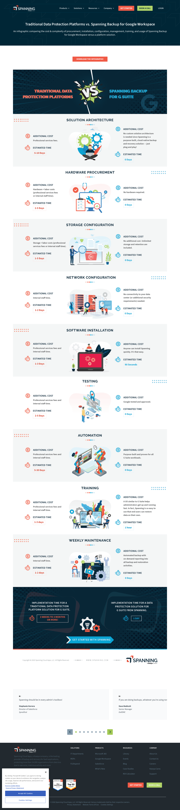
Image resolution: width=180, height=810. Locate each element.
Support (153, 773)
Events (125, 758)
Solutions (79, 8)
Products (65, 8)
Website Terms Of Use (91, 804)
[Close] (45, 772)
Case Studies (128, 768)
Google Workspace (103, 758)
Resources (94, 8)
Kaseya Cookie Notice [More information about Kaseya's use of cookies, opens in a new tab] (12, 786)
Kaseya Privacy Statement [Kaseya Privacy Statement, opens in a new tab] (15, 788)
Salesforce (99, 763)
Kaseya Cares (155, 768)
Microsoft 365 (100, 753)
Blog (125, 763)
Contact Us (154, 758)
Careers (153, 763)
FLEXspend (75, 763)
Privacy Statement (74, 804)
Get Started (126, 8)
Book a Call (145, 8)
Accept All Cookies (25, 793)
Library (126, 753)
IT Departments (77, 753)
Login (161, 8)
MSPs (72, 758)
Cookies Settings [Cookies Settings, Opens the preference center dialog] (25, 800)
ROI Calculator (129, 773)
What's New (100, 768)
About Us (153, 753)
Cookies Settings (107, 804)
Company (109, 8)
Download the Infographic (90, 59)
